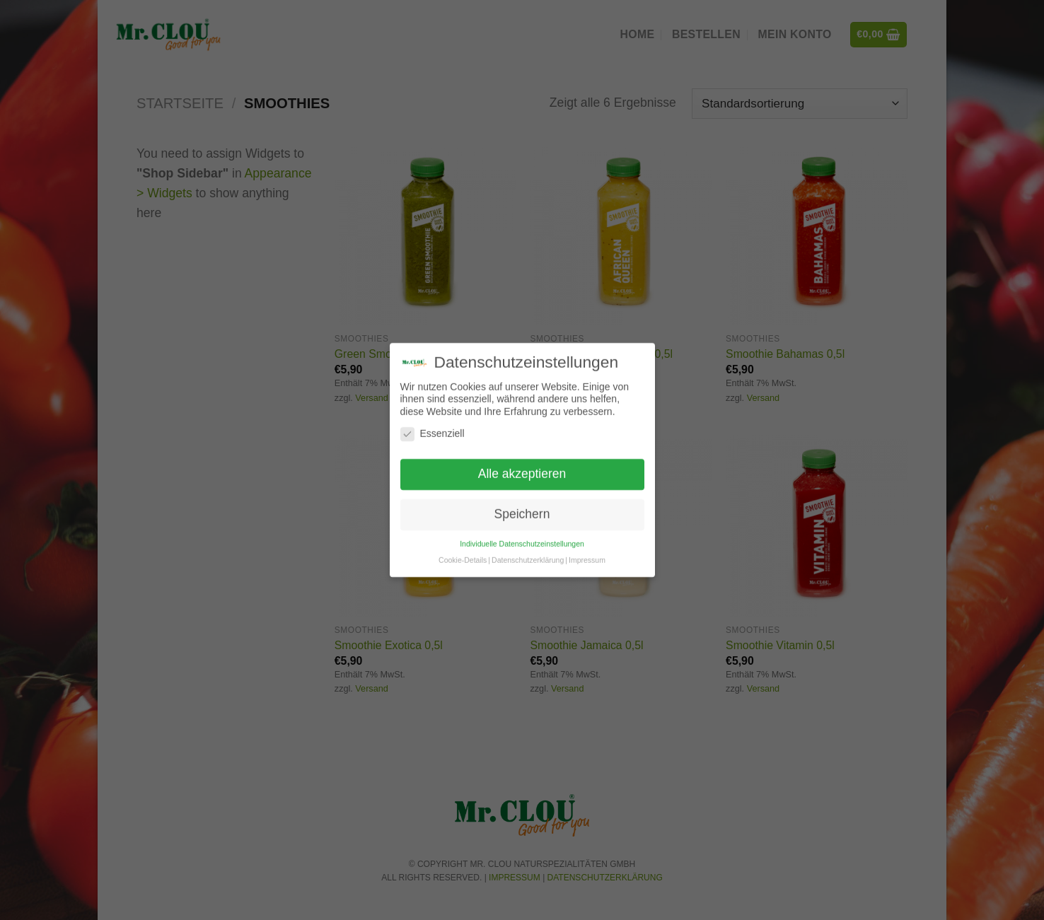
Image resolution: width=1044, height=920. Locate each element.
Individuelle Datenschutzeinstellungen (522, 536)
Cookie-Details (463, 553)
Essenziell (432, 427)
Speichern (522, 507)
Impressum (587, 553)
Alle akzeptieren (522, 467)
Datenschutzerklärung (528, 553)
